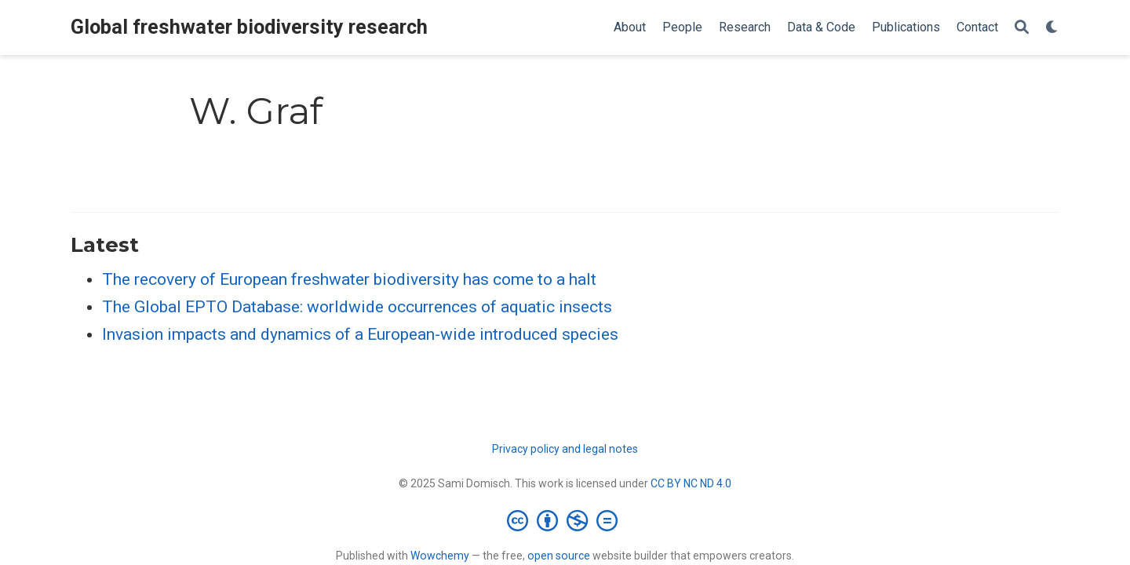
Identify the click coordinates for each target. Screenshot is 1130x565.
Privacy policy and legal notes (565, 449)
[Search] (1022, 28)
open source (558, 555)
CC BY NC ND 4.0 (691, 483)
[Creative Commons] (565, 520)
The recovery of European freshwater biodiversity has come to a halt (349, 279)
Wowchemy (439, 555)
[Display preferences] (1052, 28)
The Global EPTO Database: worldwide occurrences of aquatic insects (357, 306)
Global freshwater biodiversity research (249, 27)
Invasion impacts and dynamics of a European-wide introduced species (360, 334)
